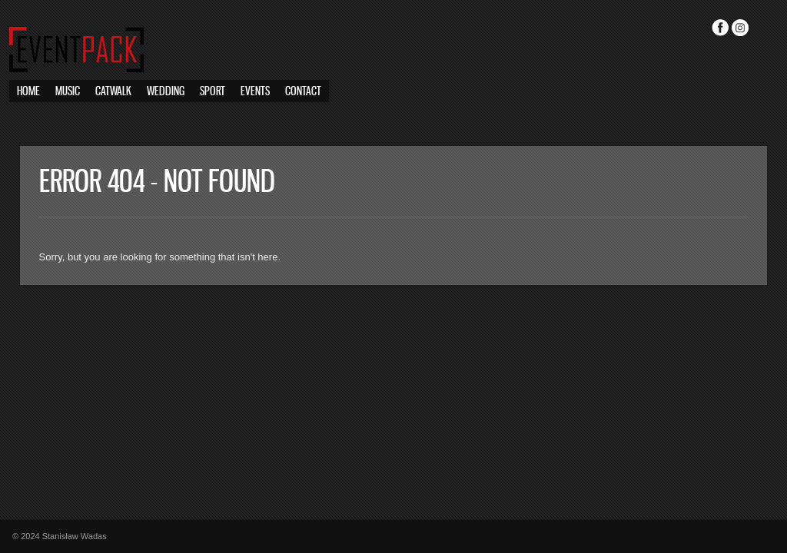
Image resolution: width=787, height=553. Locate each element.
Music (67, 91)
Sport (212, 91)
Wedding (165, 91)
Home (28, 91)
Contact (303, 91)
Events (255, 91)
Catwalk (113, 91)
